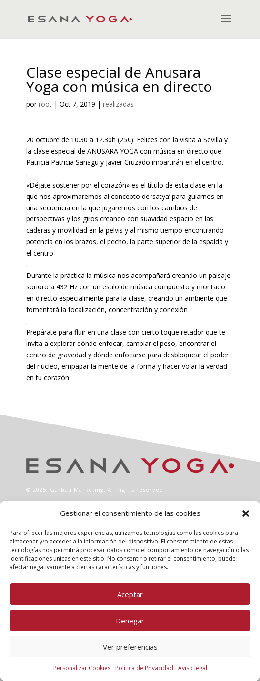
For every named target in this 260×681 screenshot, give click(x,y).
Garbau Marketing (77, 489)
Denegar (130, 620)
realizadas (118, 104)
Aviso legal (192, 668)
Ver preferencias (130, 646)
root (45, 104)
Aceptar (130, 594)
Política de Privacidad (144, 668)
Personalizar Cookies (81, 668)
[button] (245, 513)
